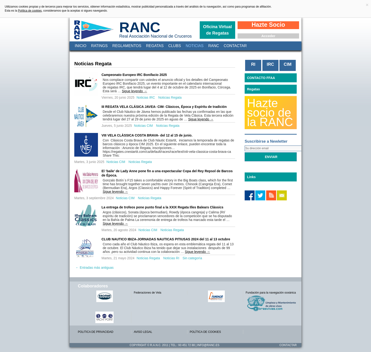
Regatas (154, 46)
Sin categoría (192, 258)
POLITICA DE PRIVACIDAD (95, 332)
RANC (139, 27)
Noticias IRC (146, 97)
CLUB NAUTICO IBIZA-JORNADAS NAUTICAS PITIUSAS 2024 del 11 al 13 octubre (166, 239)
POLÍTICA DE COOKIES (205, 332)
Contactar (235, 46)
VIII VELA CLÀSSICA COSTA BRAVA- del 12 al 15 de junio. (147, 135)
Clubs (174, 46)
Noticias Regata (170, 97)
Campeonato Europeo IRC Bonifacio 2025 (134, 75)
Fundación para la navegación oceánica (271, 292)
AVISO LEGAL (143, 332)
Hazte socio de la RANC (270, 113)
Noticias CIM (143, 126)
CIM (288, 64)
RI (253, 64)
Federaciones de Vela (147, 292)
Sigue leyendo (134, 91)
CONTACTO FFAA (261, 78)
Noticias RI (171, 258)
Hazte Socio (268, 24)
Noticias (195, 46)
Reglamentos (126, 46)
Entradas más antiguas (94, 267)
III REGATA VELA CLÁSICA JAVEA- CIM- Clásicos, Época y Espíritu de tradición (164, 107)
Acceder (268, 36)
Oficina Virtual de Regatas (217, 29)
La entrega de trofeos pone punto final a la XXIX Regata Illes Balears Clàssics (162, 207)
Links (251, 177)
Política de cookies (30, 10)
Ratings (99, 46)
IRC (270, 64)
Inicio (80, 46)
